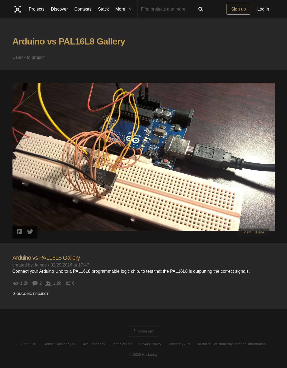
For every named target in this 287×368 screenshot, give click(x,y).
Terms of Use (122, 344)
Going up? (143, 331)
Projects (36, 9)
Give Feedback (93, 344)
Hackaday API (179, 344)
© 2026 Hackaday (143, 355)
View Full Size (254, 232)
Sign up (238, 9)
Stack (103, 9)
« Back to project (28, 57)
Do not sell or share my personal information (231, 344)
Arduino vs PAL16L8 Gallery (68, 41)
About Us (28, 344)
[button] (270, 79)
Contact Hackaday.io (59, 344)
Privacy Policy (150, 344)
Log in (263, 9)
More (125, 9)
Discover (59, 9)
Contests (82, 9)
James (40, 265)
